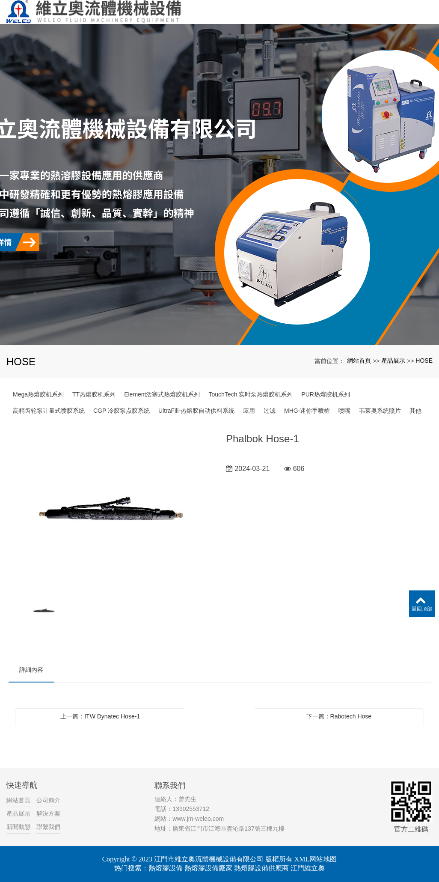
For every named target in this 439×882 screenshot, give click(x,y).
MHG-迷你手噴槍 (307, 410)
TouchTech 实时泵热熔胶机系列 (251, 394)
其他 (415, 410)
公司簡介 (48, 800)
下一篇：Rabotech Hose (339, 716)
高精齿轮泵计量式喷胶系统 (49, 410)
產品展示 (393, 360)
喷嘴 (344, 410)
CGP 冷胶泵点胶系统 (121, 410)
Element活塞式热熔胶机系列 (162, 394)
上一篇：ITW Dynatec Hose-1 (100, 716)
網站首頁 (359, 360)
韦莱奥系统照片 (380, 410)
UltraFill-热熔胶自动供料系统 (196, 410)
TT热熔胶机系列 (94, 394)
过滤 (270, 410)
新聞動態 (18, 826)
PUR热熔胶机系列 (325, 394)
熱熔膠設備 (165, 868)
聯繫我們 (48, 826)
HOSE (424, 360)
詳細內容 (31, 669)
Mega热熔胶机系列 (38, 394)
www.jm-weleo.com (198, 818)
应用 (249, 410)
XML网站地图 (315, 859)
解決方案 (48, 813)
